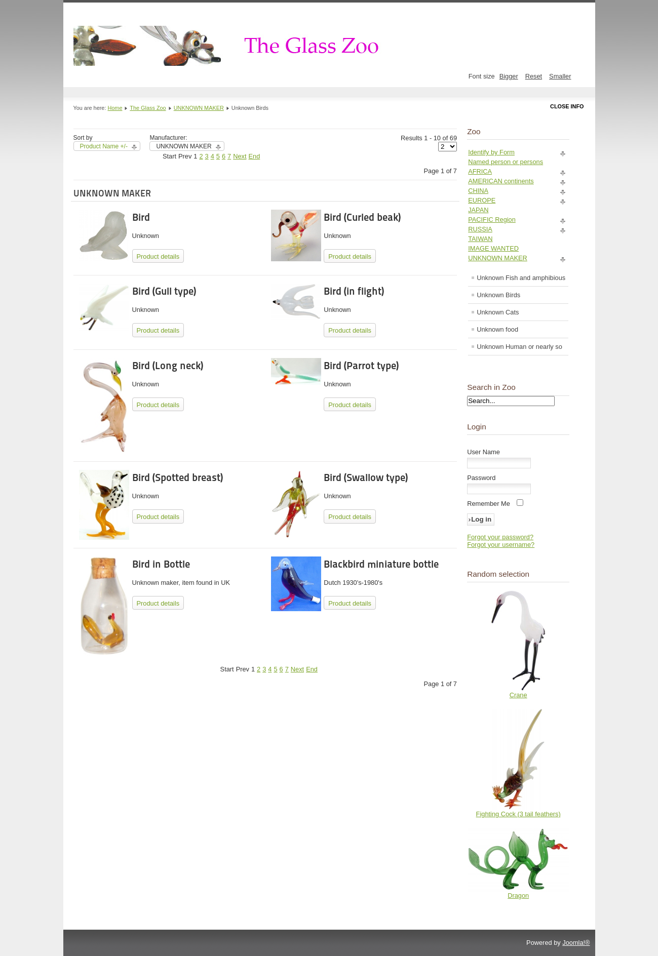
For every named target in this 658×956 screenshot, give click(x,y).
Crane (518, 695)
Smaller (560, 76)
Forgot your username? (500, 544)
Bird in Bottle (161, 564)
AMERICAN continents (500, 181)
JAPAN (478, 210)
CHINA (478, 190)
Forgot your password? (500, 537)
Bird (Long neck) (167, 366)
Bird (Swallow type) (366, 477)
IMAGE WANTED (493, 248)
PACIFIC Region (492, 219)
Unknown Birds (498, 295)
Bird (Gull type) (164, 291)
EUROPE (481, 200)
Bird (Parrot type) (361, 366)
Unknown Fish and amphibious (521, 278)
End (254, 156)
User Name (483, 452)
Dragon (518, 895)
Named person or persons (505, 162)
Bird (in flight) (354, 291)
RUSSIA (480, 229)
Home (114, 108)
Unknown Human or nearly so (519, 346)
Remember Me (488, 503)
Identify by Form (491, 152)
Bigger (508, 76)
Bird (141, 217)
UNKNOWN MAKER (199, 108)
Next (239, 156)
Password (481, 478)
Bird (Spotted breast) (177, 477)
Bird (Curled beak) (362, 217)
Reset (533, 76)
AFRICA (480, 171)
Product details (158, 256)
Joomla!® (576, 942)
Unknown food (497, 329)
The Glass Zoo (148, 108)
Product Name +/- (104, 146)
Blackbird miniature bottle (381, 564)
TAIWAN (480, 239)
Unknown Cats (498, 312)
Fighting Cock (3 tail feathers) (518, 814)
